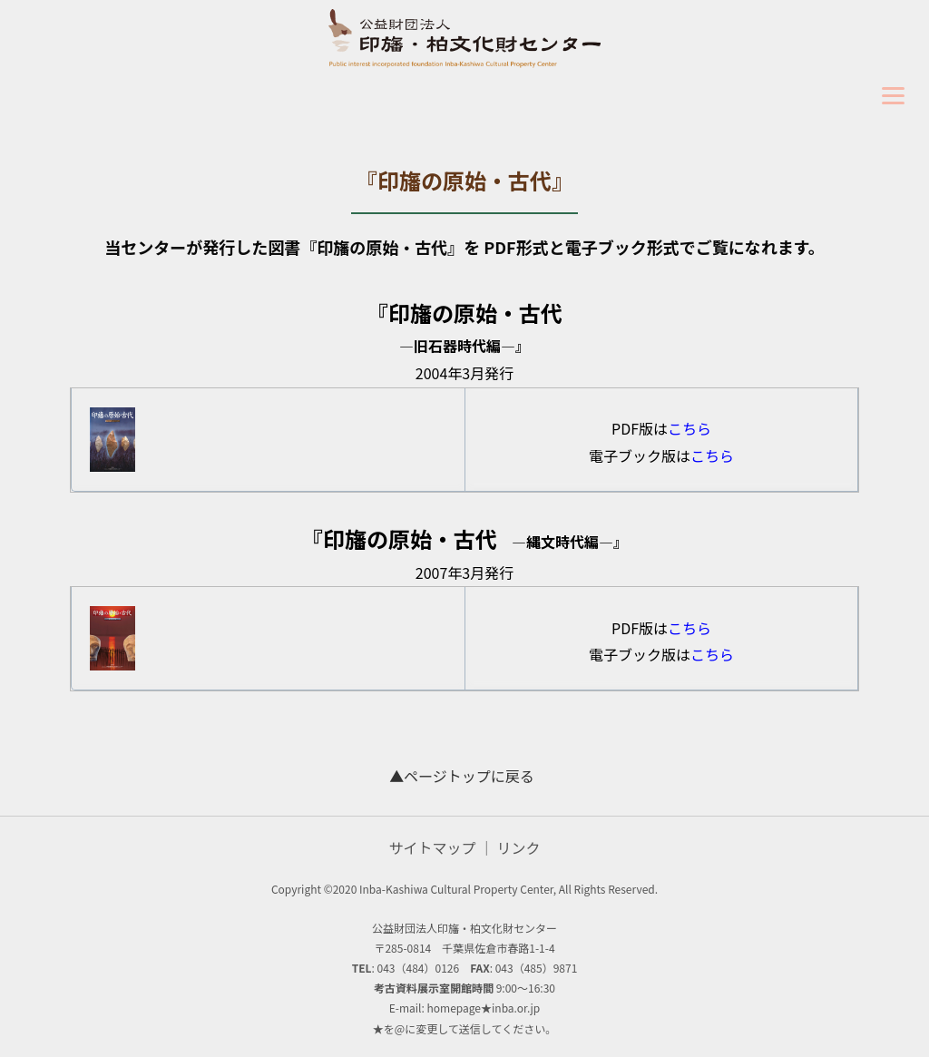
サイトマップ (431, 847)
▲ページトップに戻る (461, 776)
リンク (519, 847)
